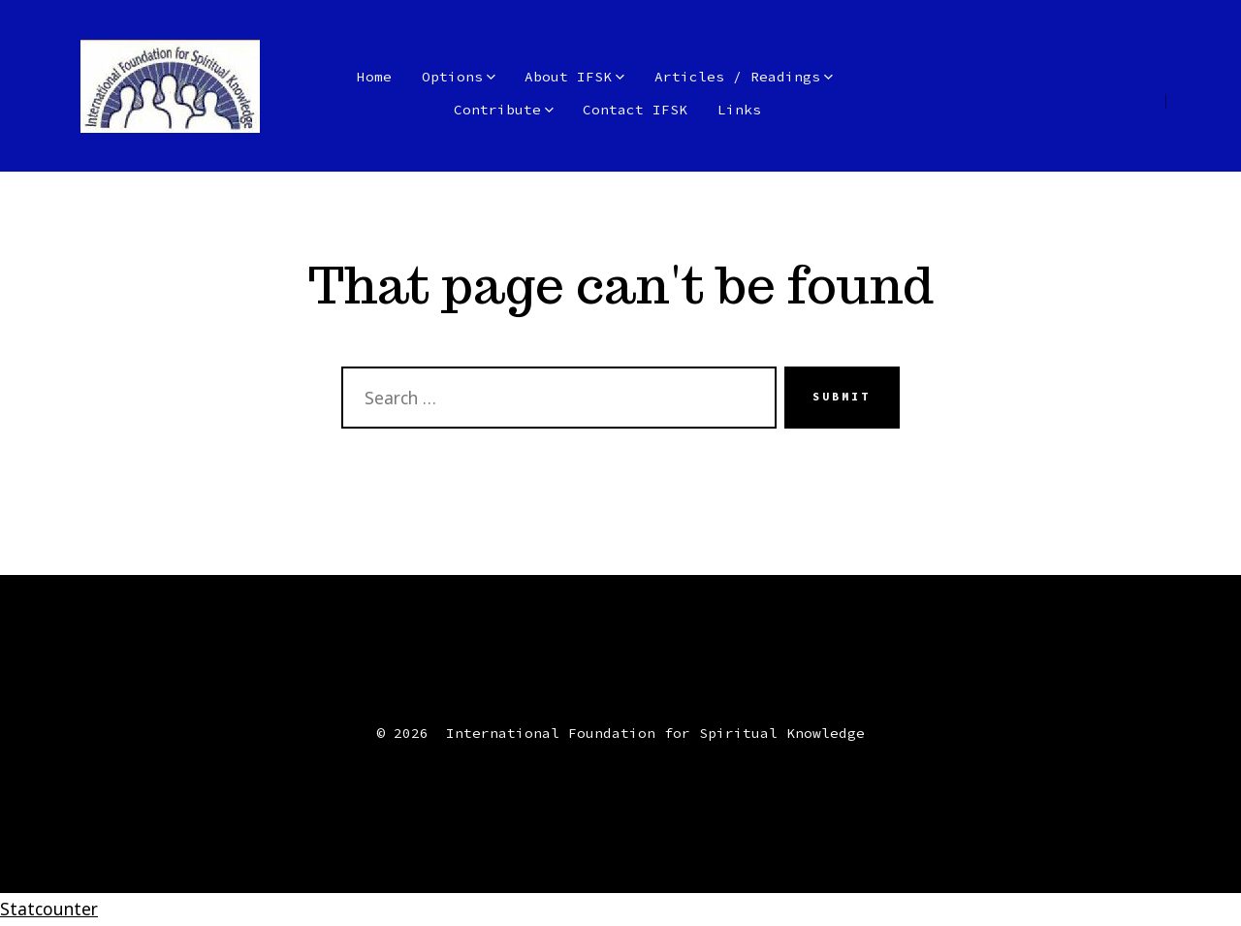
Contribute (504, 109)
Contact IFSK (635, 109)
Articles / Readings (743, 76)
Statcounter (49, 908)
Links (739, 109)
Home (374, 76)
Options (458, 76)
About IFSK (574, 76)
